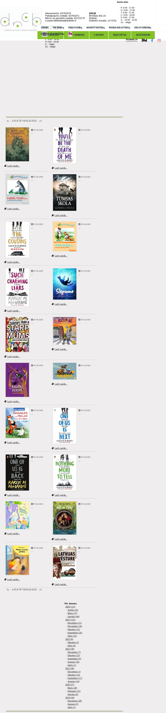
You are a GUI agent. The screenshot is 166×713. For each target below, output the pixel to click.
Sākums (45, 27)
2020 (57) (69, 684)
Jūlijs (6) (72, 646)
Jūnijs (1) (72, 665)
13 (32, 120)
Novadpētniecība (95, 28)
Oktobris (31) (74, 629)
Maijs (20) (72, 688)
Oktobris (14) (74, 675)
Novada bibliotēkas (119, 28)
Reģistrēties (119, 34)
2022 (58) (69, 649)
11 (27, 120)
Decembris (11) (75, 623)
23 (35, 120)
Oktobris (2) (73, 642)
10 (24, 120)
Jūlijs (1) (72, 707)
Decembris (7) (74, 652)
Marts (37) (72, 613)
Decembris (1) (74, 671)
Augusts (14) (73, 681)
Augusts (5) (73, 704)
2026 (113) (70, 607)
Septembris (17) (75, 678)
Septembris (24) (75, 633)
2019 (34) (69, 697)
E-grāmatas (76, 34)
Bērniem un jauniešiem (52, 34)
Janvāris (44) (73, 616)
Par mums (58, 28)
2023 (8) (69, 639)
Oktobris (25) (74, 655)
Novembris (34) (75, 626)
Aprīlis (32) (73, 610)
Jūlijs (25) (72, 636)
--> (40, 120)
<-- (8, 120)
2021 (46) (69, 668)
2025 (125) (70, 620)
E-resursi (99, 34)
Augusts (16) (73, 662)
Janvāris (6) (73, 694)
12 (30, 120)
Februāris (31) (74, 691)
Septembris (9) (74, 659)
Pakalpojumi (75, 28)
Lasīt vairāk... (12, 165)
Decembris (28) (75, 701)
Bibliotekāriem (142, 28)
